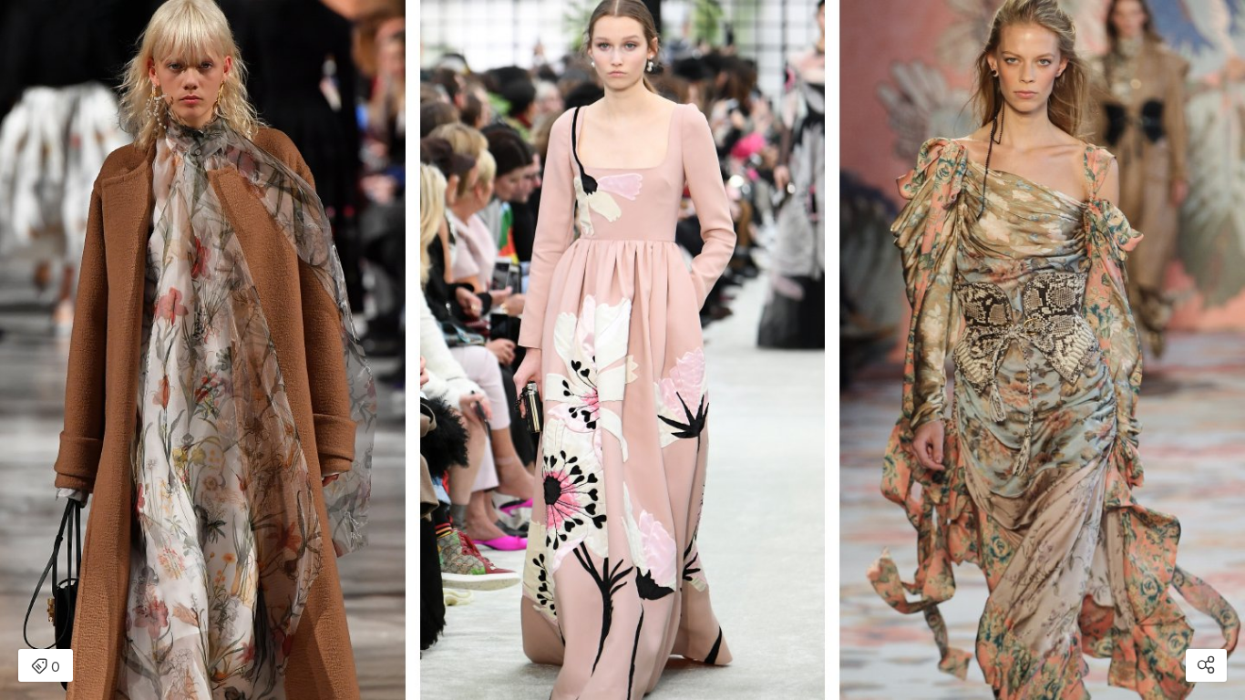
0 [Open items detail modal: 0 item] (45, 667)
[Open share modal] (1206, 665)
